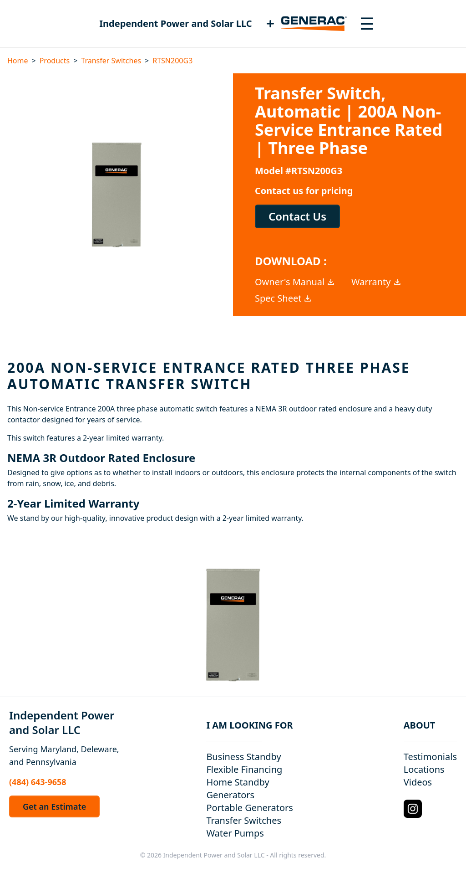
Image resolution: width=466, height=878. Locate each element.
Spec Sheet (283, 298)
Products (55, 61)
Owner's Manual (295, 282)
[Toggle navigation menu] (367, 24)
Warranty (376, 282)
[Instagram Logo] (413, 809)
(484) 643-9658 (37, 781)
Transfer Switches (111, 61)
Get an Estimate (54, 806)
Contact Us (297, 216)
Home (17, 61)
